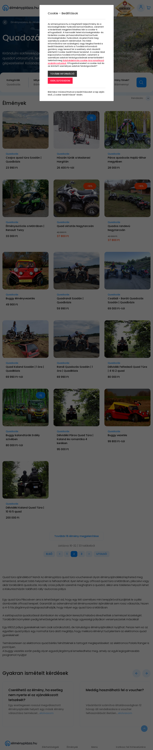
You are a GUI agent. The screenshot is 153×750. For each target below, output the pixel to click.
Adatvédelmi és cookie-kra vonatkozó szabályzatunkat (76, 62)
